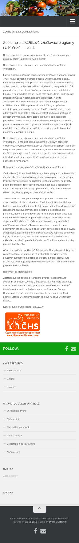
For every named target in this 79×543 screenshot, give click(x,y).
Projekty (11, 387)
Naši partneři (13, 452)
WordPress (31, 522)
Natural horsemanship (18, 427)
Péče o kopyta (14, 435)
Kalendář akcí (14, 370)
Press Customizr (58, 522)
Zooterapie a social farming (21, 444)
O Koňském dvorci (16, 411)
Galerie (11, 378)
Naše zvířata (13, 419)
